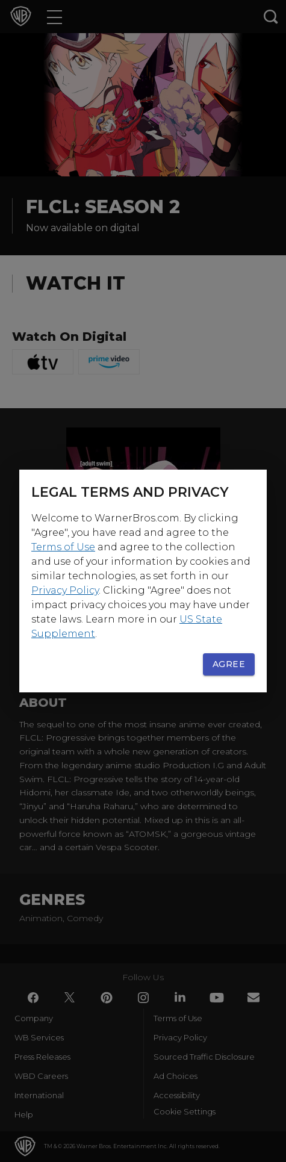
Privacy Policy (65, 590)
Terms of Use (63, 547)
